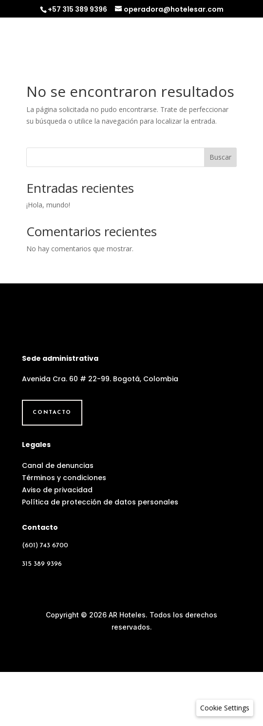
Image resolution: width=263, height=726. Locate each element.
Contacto (52, 466)
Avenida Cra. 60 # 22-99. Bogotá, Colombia (100, 433)
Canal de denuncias (58, 519)
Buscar (220, 157)
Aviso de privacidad (57, 543)
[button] (224, 708)
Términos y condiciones (64, 531)
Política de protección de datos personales (100, 556)
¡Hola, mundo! (48, 204)
